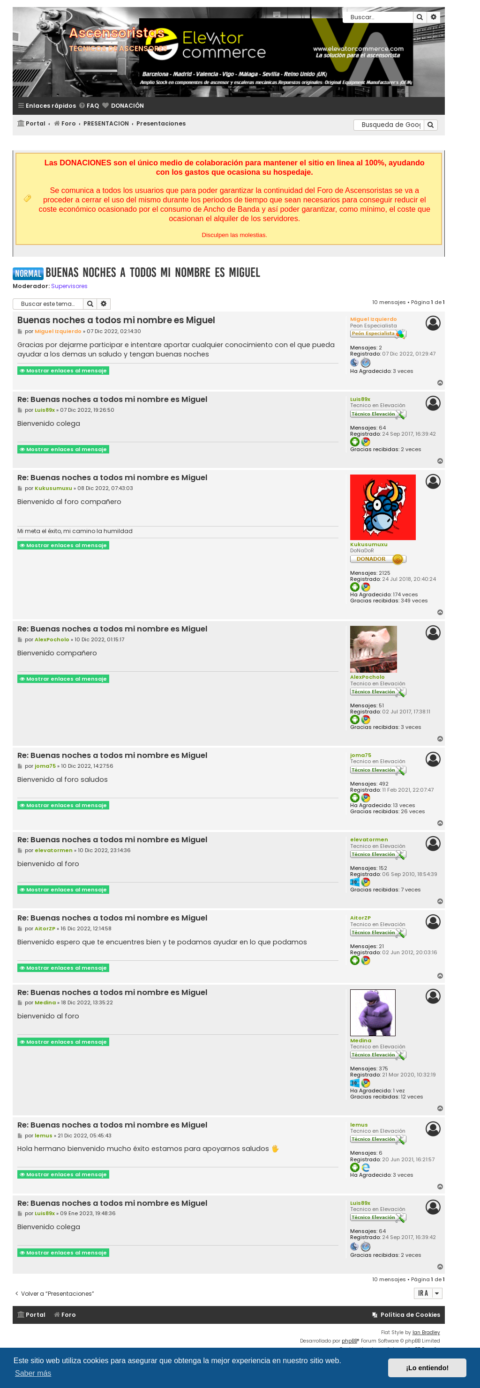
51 (381, 706)
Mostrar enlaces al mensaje (63, 370)
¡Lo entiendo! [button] (427, 1368)
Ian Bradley (426, 1332)
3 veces (403, 371)
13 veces (404, 805)
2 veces (411, 449)
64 (382, 428)
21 (381, 946)
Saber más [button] (33, 1373)
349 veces (414, 601)
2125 (384, 573)
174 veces (405, 595)
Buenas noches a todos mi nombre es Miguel (152, 272)
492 (384, 784)
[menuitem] (88, 106)
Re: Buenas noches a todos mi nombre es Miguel (112, 400)
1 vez (399, 1091)
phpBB (349, 1340)
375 (383, 1069)
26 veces (413, 812)
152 (383, 868)
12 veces (412, 1097)
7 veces (411, 890)
